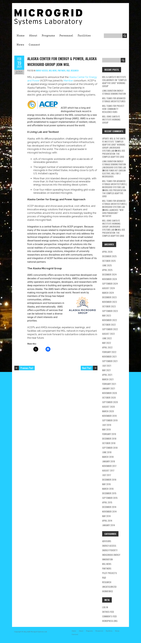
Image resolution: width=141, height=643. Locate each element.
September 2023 (110, 311)
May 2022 (106, 342)
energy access (42, 70)
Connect (34, 44)
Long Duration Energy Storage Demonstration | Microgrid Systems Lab (114, 164)
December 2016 (109, 479)
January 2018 (108, 461)
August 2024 (108, 288)
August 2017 (108, 470)
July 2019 (106, 424)
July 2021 (106, 365)
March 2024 (108, 292)
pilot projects (109, 573)
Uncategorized (109, 586)
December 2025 (109, 256)
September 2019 (110, 420)
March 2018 (108, 456)
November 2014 (109, 511)
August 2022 (108, 333)
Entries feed (108, 611)
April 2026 (107, 251)
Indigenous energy (111, 554)
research (75, 70)
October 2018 (108, 443)
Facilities (84, 35)
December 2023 (109, 297)
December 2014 (109, 507)
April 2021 (107, 374)
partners (62, 70)
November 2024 (109, 279)
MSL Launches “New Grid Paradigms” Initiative (112, 213)
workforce (107, 591)
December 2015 (109, 493)
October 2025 (109, 260)
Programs (48, 35)
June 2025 (107, 265)
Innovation (107, 559)
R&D (68, 70)
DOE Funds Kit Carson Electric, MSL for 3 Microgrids (114, 173)
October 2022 (109, 324)
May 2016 (106, 484)
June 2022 (107, 338)
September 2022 (110, 329)
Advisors (106, 541)
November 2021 (109, 356)
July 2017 (106, 475)
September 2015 (110, 497)
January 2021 (108, 388)
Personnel (66, 35)
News (20, 44)
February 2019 (109, 434)
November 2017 (109, 466)
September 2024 (110, 283)
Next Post (86, 368)
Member (68, 80)
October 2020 (109, 397)
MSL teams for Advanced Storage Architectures (113, 99)
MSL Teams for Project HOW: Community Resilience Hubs (113, 108)
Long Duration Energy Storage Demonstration (114, 92)
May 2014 (106, 516)
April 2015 (107, 502)
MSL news (53, 70)
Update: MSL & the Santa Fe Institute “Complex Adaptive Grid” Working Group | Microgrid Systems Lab (113, 144)
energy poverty (109, 550)
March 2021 (108, 379)
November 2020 (109, 393)
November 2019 (109, 415)
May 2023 (106, 315)
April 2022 (107, 347)
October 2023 (109, 306)
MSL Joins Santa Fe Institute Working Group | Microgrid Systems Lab (111, 225)
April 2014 (107, 520)
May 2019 (106, 429)
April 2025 (107, 270)
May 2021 (106, 370)
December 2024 (109, 274)
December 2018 (109, 438)
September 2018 (110, 447)
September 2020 (110, 402)
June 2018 (106, 452)
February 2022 (109, 352)
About (33, 35)
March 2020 (108, 411)
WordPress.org (110, 620)
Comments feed (109, 616)
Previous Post (26, 368)
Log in (105, 607)
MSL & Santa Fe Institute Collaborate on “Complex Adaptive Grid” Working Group (114, 81)
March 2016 (108, 488)
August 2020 (108, 406)
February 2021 (109, 383)
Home (21, 35)
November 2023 (109, 301)
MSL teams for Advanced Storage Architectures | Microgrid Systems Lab (114, 184)
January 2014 (108, 525)
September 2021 (110, 361)
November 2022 (109, 320)
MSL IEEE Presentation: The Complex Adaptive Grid (113, 153)
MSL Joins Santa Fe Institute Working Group (111, 119)
